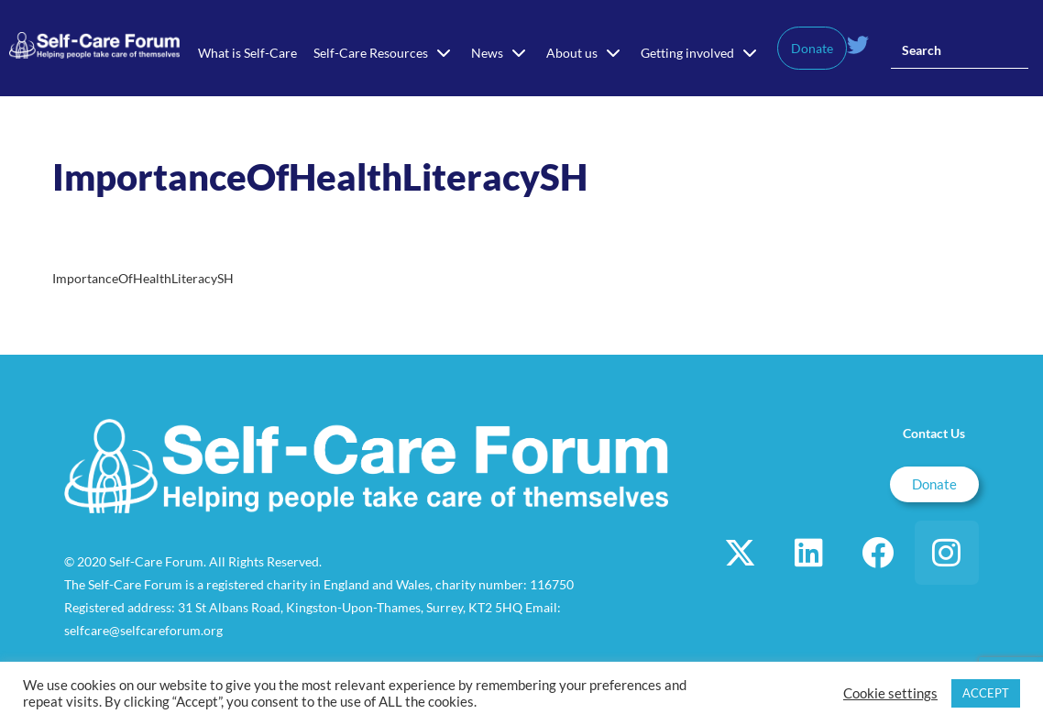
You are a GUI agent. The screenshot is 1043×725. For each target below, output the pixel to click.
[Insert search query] (959, 50)
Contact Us (934, 433)
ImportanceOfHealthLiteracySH (143, 278)
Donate (812, 48)
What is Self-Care (247, 52)
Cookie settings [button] (890, 693)
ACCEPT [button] (985, 693)
